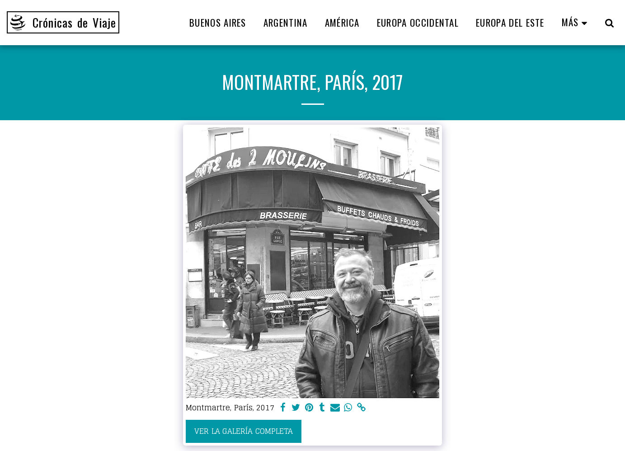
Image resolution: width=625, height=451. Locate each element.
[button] (609, 23)
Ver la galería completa (243, 431)
